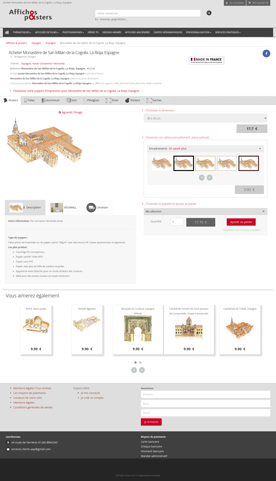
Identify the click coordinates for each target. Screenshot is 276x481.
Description (25, 207)
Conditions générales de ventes (33, 407)
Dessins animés (111, 32)
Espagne (51, 43)
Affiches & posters (16, 43)
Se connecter (235, 2)
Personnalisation (198, 32)
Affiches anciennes (137, 32)
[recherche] (209, 13)
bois (71, 100)
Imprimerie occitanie (149, 475)
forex (112, 100)
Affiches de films (47, 32)
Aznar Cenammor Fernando (48, 63)
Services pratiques (228, 32)
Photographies (73, 32)
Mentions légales (23, 402)
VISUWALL (63, 207)
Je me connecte (90, 393)
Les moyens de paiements (29, 393)
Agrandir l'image (70, 112)
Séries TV (93, 32)
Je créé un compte (92, 398)
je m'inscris (151, 422)
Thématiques (22, 32)
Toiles (29, 100)
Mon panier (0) (258, 2)
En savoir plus (177, 148)
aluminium (50, 100)
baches (154, 100)
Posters (10, 100)
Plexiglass (91, 100)
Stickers (132, 100)
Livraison (97, 207)
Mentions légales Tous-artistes (32, 388)
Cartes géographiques (168, 32)
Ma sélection (153, 211)
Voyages (36, 43)
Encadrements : (167, 148)
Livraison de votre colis (27, 398)
